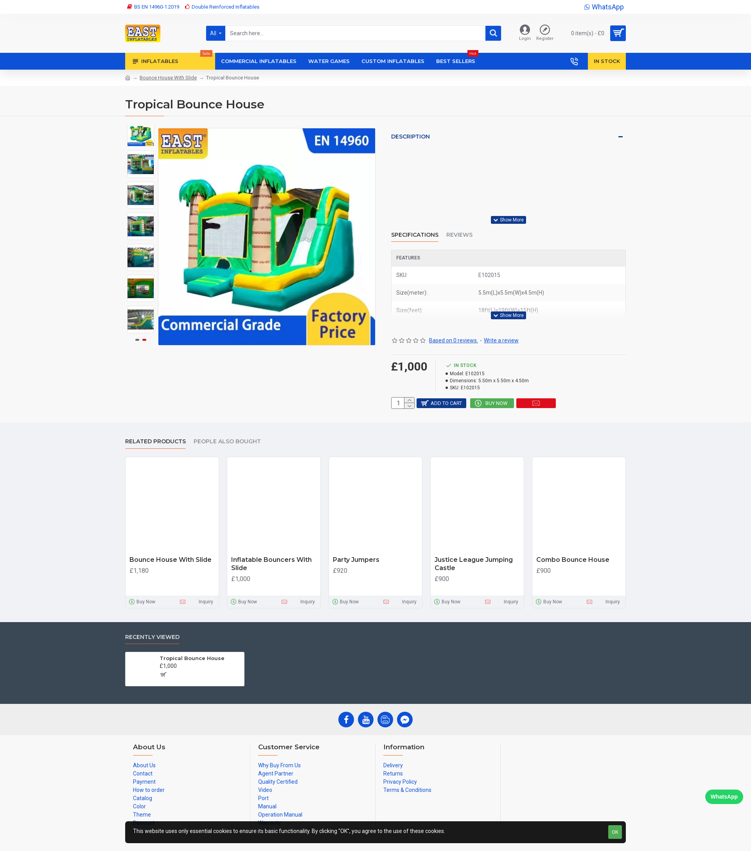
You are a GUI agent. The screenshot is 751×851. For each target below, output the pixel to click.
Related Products (155, 432)
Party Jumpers (356, 550)
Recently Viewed (152, 627)
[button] (141, 327)
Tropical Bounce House (192, 649)
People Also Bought (227, 432)
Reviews (459, 227)
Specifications (414, 227)
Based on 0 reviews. (453, 325)
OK (615, 832)
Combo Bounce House (572, 550)
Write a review (501, 325)
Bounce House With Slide (168, 78)
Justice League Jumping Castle (474, 555)
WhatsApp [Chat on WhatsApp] (724, 796)
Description (410, 136)
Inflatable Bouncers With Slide (271, 555)
